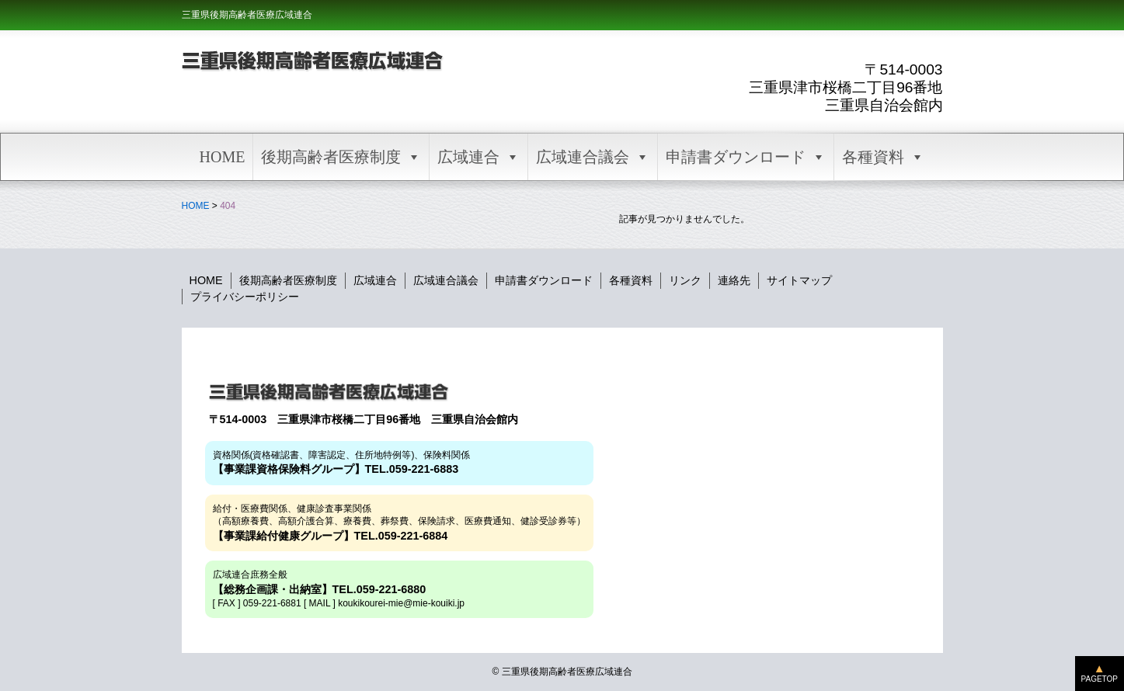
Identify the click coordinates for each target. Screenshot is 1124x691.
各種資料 (883, 157)
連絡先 (734, 280)
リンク (685, 280)
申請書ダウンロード (746, 157)
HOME (222, 156)
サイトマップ (799, 280)
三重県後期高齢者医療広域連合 (247, 14)
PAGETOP (1099, 679)
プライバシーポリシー (244, 296)
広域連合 (478, 157)
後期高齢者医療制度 (341, 157)
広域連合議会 (592, 157)
